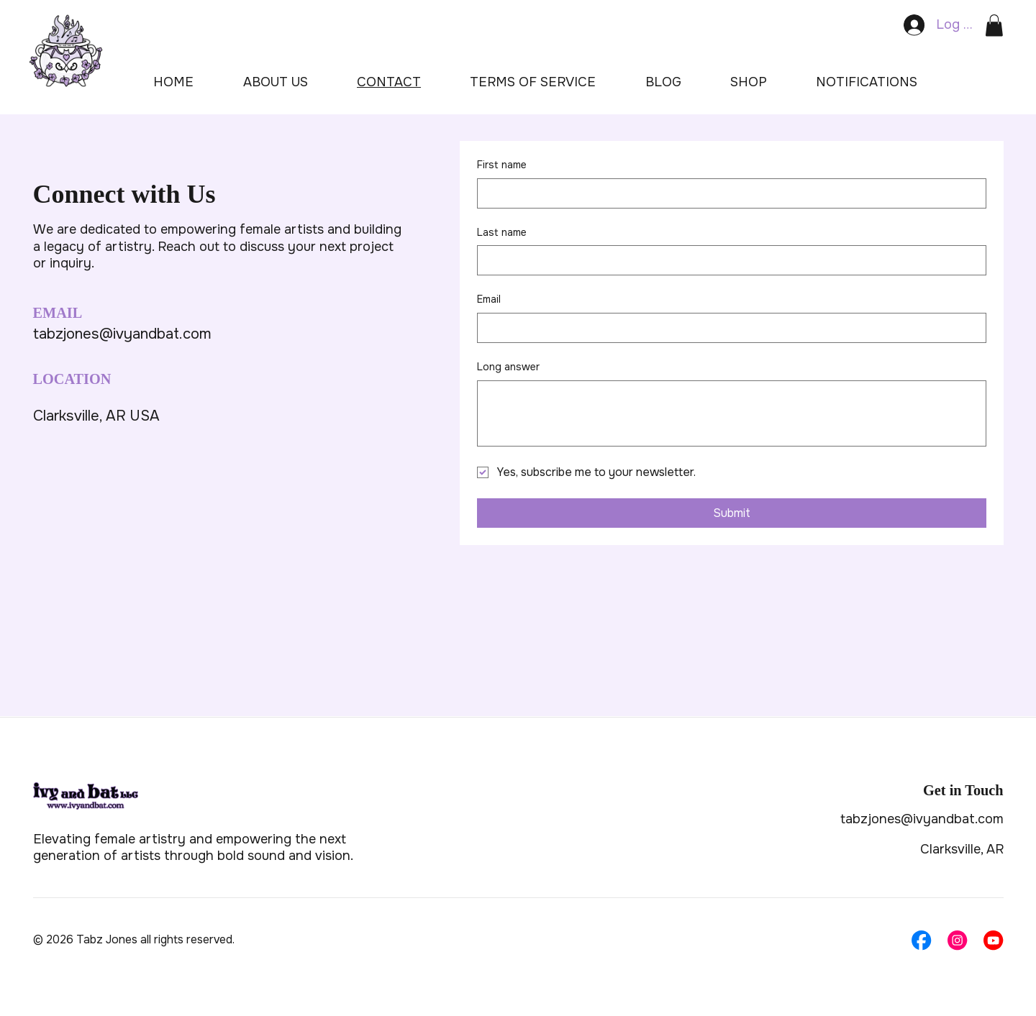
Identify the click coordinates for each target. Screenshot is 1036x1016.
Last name (502, 232)
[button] (994, 25)
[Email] (727, 328)
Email (489, 299)
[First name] (727, 193)
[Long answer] (732, 413)
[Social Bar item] (921, 940)
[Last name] (727, 260)
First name (502, 164)
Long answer (508, 366)
